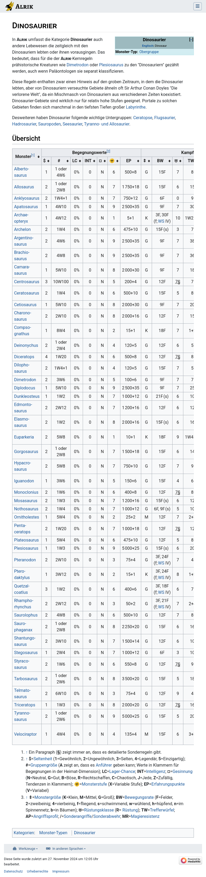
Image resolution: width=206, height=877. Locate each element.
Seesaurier (72, 124)
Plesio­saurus (26, 548)
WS (161, 221)
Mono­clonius (26, 492)
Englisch (147, 46)
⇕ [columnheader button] (144, 160)
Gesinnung (183, 771)
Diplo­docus (24, 387)
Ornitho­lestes (26, 517)
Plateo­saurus (26, 540)
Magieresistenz (145, 816)
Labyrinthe (135, 107)
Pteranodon (25, 559)
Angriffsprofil (45, 816)
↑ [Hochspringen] (27, 752)
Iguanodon (24, 480)
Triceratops (24, 704)
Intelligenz (155, 771)
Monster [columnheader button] (25, 156)
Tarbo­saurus (25, 678)
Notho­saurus (26, 508)
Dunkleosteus (27, 396)
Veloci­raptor (25, 734)
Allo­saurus (24, 186)
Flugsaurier (164, 117)
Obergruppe (149, 52)
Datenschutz (13, 871)
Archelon (22, 229)
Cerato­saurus (26, 293)
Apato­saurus (26, 206)
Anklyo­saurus (26, 198)
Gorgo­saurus (26, 451)
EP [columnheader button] (128, 160)
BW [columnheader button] (160, 160)
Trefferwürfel (162, 810)
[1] (33, 155)
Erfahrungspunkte (168, 784)
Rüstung (130, 810)
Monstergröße (48, 797)
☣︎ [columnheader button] (112, 160)
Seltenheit (42, 758)
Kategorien (24, 832)
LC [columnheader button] (74, 160)
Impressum (60, 871)
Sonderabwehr (106, 816)
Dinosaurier (84, 832)
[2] (108, 151)
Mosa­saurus (25, 500)
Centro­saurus (26, 281)
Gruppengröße (43, 765)
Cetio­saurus (25, 304)
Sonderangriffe (77, 816)
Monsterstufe (94, 784)
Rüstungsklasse (99, 810)
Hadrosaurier (24, 124)
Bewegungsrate (139, 797)
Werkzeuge (27, 849)
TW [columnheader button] (190, 160)
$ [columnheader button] (44, 160)
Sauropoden (49, 124)
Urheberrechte (37, 871)
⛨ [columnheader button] (176, 160)
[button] (191, 40)
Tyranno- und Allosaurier (106, 124)
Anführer (104, 765)
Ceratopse (143, 117)
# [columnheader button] (59, 160)
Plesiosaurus (111, 64)
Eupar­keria (24, 437)
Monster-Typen (53, 832)
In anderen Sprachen (67, 849)
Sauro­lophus (25, 615)
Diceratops (24, 356)
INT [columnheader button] (88, 160)
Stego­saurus (26, 652)
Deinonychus (26, 345)
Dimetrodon (78, 64)
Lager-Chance (122, 771)
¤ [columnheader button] (100, 160)
